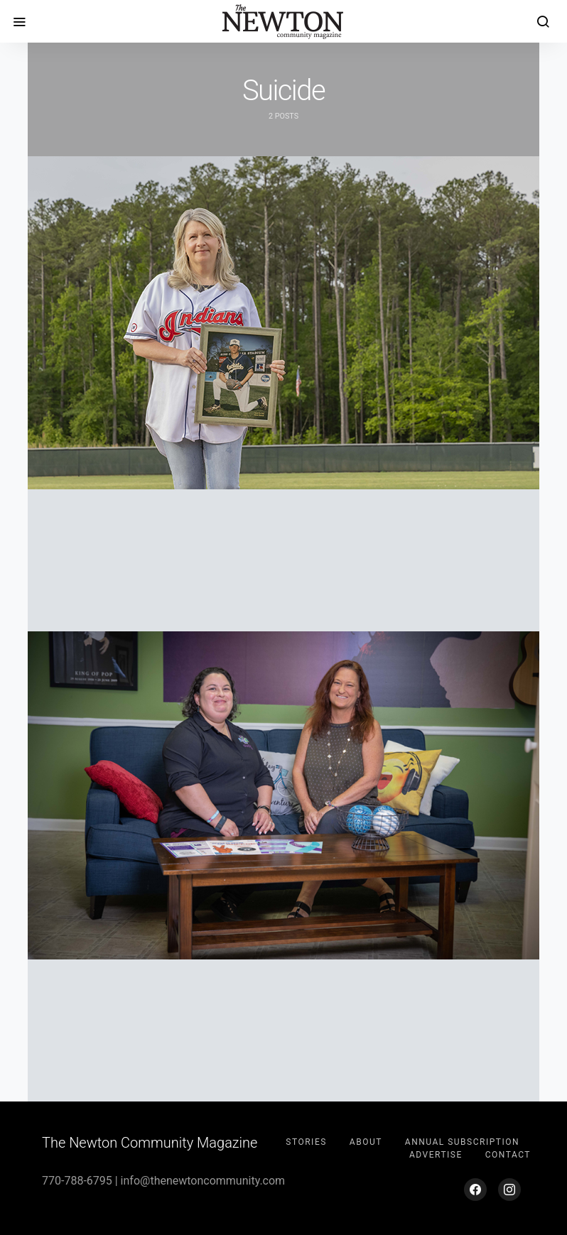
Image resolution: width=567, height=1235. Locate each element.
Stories (306, 1142)
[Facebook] (475, 1189)
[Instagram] (509, 1189)
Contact (508, 1155)
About (366, 1142)
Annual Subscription (462, 1142)
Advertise (436, 1155)
